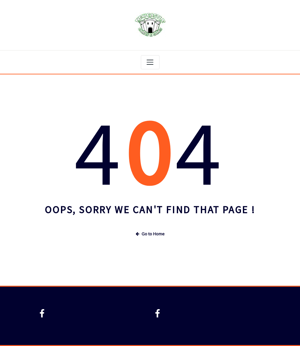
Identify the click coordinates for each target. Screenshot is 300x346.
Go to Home (150, 234)
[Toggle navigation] (150, 62)
